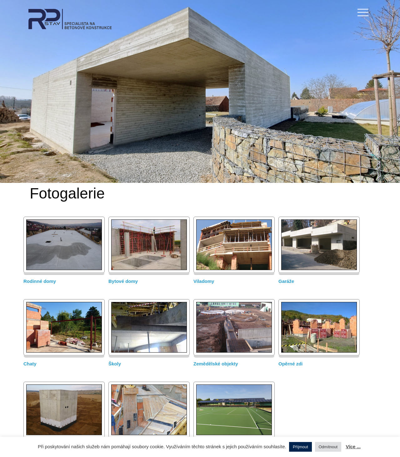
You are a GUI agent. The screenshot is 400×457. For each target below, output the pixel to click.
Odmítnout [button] (328, 446)
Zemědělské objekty (215, 363)
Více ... (353, 446)
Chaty (30, 363)
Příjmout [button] (300, 446)
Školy (114, 363)
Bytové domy (123, 281)
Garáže (286, 281)
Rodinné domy (39, 281)
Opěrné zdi (290, 363)
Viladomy (203, 281)
